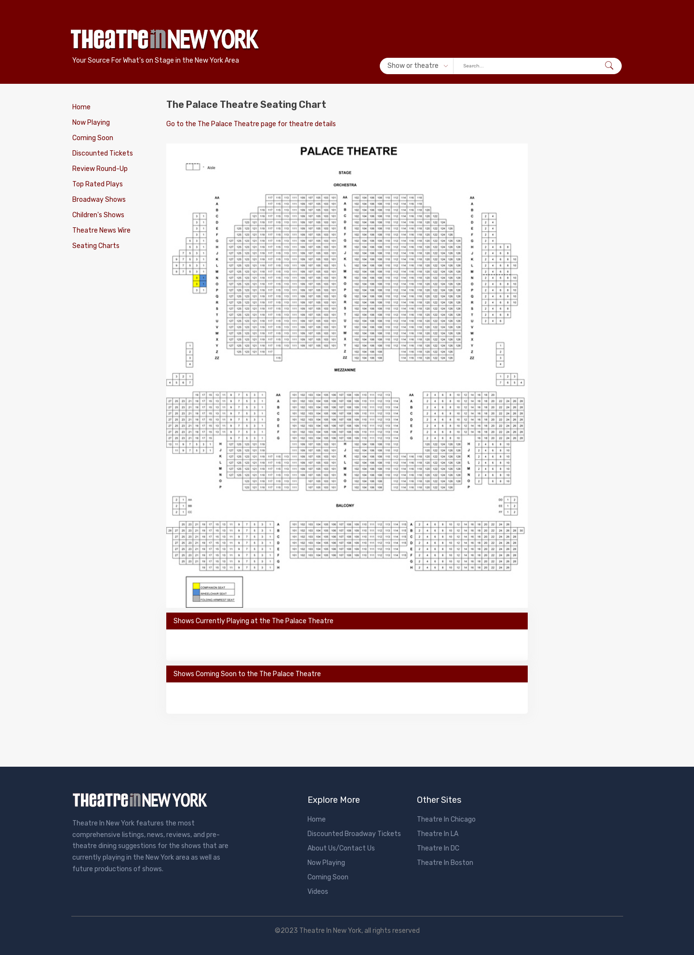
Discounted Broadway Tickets (354, 834)
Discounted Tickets (102, 153)
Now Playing (91, 122)
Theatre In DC (438, 848)
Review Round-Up (100, 169)
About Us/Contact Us (341, 848)
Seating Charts (96, 246)
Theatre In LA (437, 834)
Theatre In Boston (445, 863)
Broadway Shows (99, 200)
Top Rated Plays (97, 184)
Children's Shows (98, 215)
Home (81, 107)
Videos (317, 892)
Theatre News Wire (101, 230)
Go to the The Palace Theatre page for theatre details (251, 124)
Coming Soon (92, 138)
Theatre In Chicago (446, 819)
